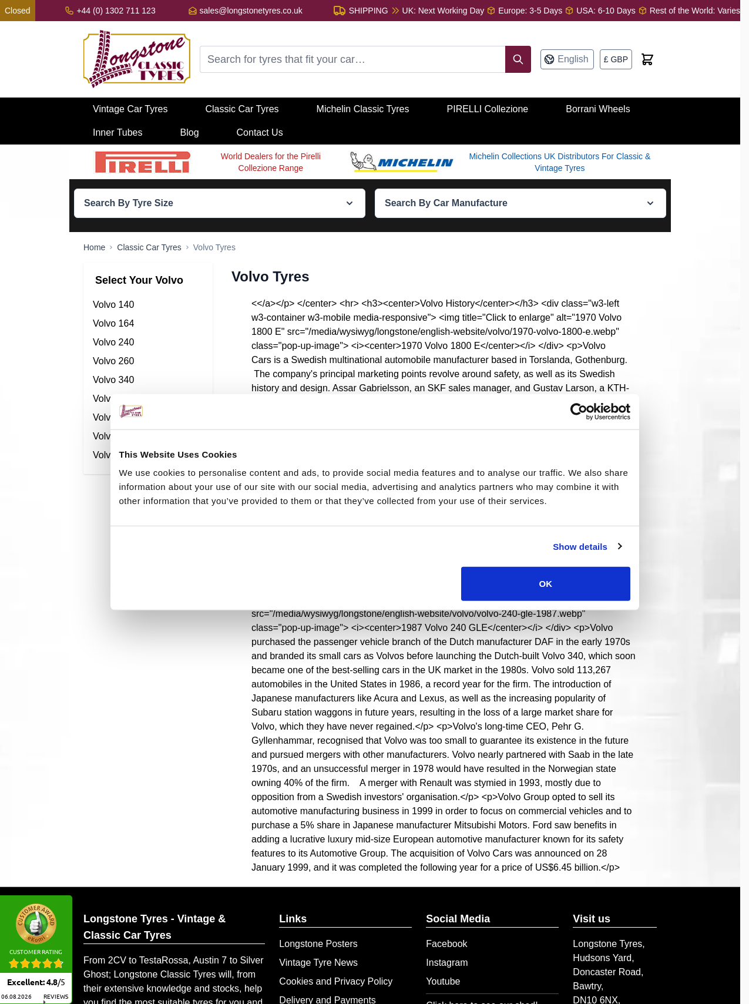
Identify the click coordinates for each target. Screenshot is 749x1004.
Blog (189, 132)
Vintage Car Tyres (130, 109)
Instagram (447, 963)
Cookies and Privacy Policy (335, 981)
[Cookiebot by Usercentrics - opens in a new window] (582, 428)
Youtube (443, 981)
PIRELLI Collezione (488, 109)
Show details (584, 563)
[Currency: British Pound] (616, 59)
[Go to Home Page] (94, 247)
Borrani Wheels (598, 109)
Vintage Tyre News (318, 963)
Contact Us (260, 132)
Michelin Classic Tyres (363, 109)
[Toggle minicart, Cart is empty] (647, 59)
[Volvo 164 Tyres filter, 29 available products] (148, 323)
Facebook (446, 944)
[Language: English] (566, 59)
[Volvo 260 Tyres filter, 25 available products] (148, 361)
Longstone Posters (318, 944)
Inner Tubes (118, 132)
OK (548, 601)
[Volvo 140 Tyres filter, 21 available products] (148, 305)
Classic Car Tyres (241, 109)
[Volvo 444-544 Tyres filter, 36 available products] (148, 398)
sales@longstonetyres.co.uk (251, 10)
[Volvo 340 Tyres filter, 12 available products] (148, 380)
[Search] (518, 59)
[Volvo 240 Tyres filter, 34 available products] (148, 342)
